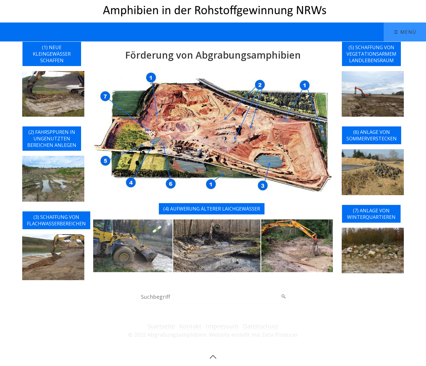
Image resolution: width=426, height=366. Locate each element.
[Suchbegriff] (213, 296)
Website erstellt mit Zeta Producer (253, 334)
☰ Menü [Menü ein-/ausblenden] (405, 32)
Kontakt (190, 326)
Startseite (161, 326)
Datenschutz (260, 326)
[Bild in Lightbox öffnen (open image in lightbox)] (213, 132)
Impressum (222, 326)
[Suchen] (283, 296)
